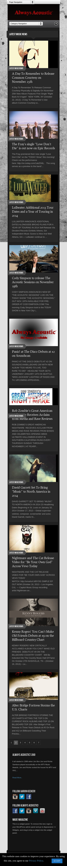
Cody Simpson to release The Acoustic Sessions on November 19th (33, 282)
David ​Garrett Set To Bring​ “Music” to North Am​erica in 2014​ (31, 491)
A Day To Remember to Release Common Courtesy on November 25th (33, 77)
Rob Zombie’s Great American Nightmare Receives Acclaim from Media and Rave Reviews (32, 414)
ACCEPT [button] (57, 861)
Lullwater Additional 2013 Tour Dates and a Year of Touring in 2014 (33, 211)
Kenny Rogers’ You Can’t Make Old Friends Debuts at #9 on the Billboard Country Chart (33, 635)
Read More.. (17, 778)
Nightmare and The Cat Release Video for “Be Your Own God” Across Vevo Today (33, 562)
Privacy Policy (36, 860)
